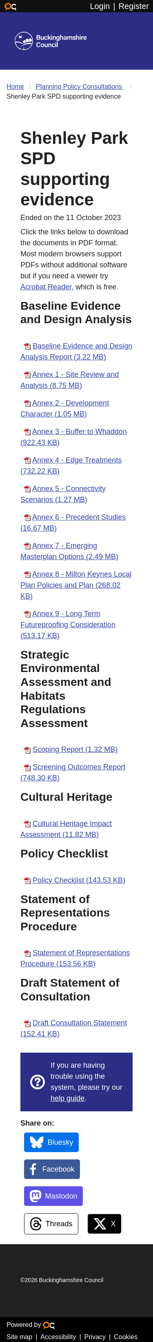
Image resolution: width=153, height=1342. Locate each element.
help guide (67, 1098)
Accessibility (58, 1336)
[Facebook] (52, 1169)
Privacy (95, 1336)
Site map (19, 1336)
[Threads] (51, 1223)
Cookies (125, 1336)
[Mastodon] (53, 1196)
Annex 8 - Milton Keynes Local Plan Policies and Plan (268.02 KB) (75, 585)
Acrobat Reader (45, 287)
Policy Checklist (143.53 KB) (79, 880)
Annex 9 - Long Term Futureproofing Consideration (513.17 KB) (67, 625)
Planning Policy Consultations (80, 86)
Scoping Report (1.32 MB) (75, 749)
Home (15, 86)
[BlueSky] (51, 1142)
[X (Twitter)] (104, 1224)
